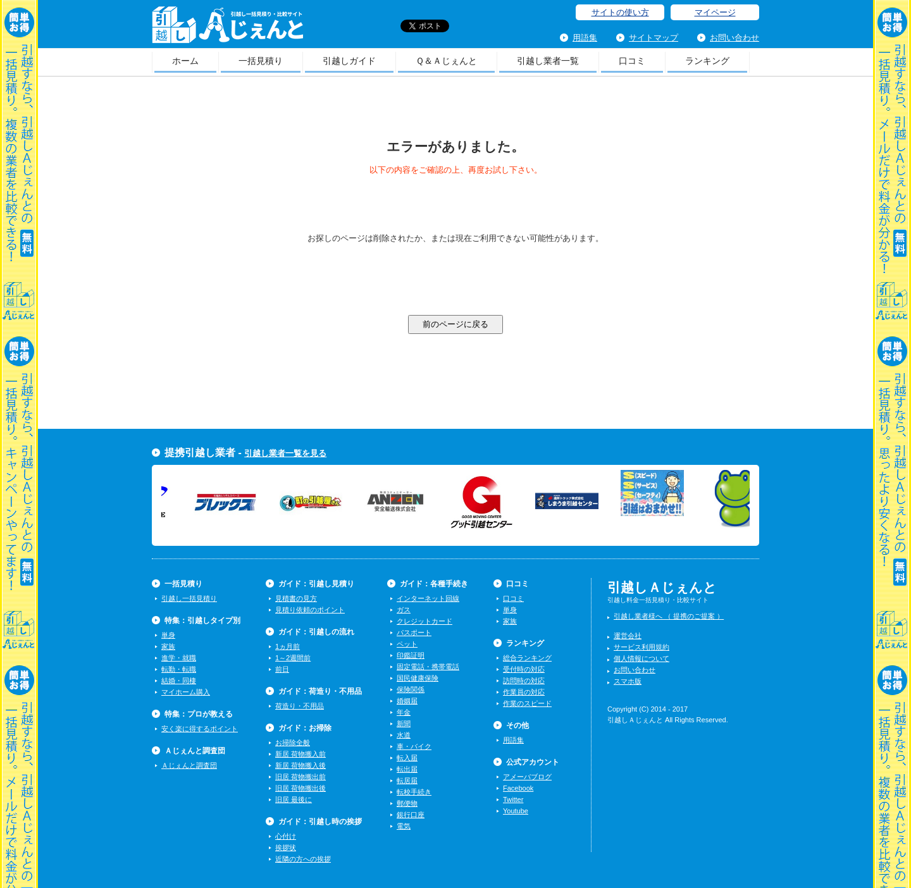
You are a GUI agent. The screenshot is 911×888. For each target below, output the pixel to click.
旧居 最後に (293, 799)
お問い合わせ (734, 37)
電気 (404, 826)
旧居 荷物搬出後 (300, 788)
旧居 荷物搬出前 (300, 776)
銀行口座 (411, 814)
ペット (407, 644)
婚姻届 (407, 701)
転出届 (407, 769)
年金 (404, 712)
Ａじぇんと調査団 (189, 765)
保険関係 (411, 689)
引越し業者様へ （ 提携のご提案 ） (669, 616)
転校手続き (414, 792)
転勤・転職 (178, 669)
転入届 (407, 758)
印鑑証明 (411, 655)
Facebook (518, 788)
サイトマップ (653, 37)
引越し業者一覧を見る (285, 453)
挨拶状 (285, 847)
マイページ (715, 12)
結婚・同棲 (178, 680)
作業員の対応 (524, 692)
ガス (404, 610)
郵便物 (407, 803)
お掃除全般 (292, 742)
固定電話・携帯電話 (428, 666)
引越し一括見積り (189, 598)
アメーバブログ (527, 776)
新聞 (404, 723)
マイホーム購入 (185, 692)
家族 (168, 646)
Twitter (513, 799)
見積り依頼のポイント (310, 610)
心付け (285, 836)
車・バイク (414, 746)
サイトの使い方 (620, 12)
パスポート (414, 632)
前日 (282, 669)
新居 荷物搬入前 (300, 754)
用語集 (585, 37)
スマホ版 (627, 681)
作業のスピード (527, 703)
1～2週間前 (293, 658)
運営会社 (627, 635)
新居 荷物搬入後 (300, 765)
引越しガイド (349, 61)
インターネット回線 (428, 598)
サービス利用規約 (641, 647)
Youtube (515, 811)
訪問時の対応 (524, 680)
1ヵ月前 (287, 646)
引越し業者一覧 (548, 61)
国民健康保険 (417, 678)
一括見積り (261, 61)
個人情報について (641, 658)
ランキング (707, 61)
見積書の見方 (296, 598)
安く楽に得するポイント (199, 728)
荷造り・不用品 (299, 706)
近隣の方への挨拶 (303, 859)
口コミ (632, 61)
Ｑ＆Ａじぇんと (446, 61)
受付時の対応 (524, 669)
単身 (168, 635)
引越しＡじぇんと (227, 29)
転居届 (407, 780)
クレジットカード (424, 621)
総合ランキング (527, 658)
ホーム (185, 61)
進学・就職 (178, 658)
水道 (404, 735)
